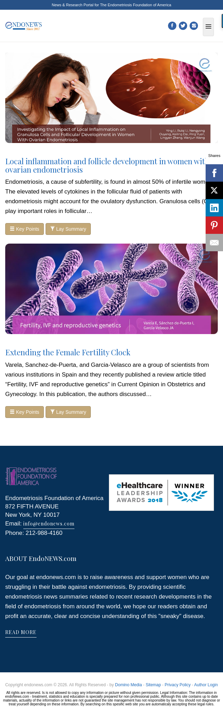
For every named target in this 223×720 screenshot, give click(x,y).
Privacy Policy (178, 684)
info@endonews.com (48, 523)
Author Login (206, 684)
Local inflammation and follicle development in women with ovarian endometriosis (107, 165)
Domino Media (128, 684)
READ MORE (21, 632)
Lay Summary (68, 229)
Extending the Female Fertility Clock (67, 352)
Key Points (24, 229)
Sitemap (153, 684)
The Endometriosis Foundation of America (135, 5)
